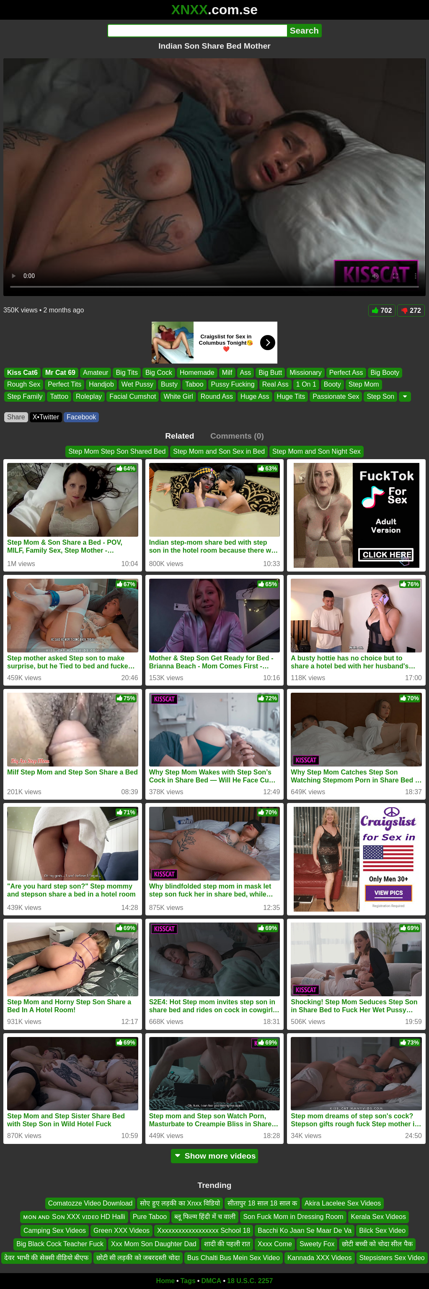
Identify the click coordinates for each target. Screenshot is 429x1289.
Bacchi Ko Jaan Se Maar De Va (304, 1230)
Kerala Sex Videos (378, 1216)
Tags (188, 1280)
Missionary (305, 372)
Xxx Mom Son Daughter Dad (153, 1243)
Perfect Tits (64, 384)
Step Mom (364, 384)
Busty (169, 384)
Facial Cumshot (132, 396)
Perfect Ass (346, 372)
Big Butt (270, 372)
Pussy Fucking (233, 384)
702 (382, 310)
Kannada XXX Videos (319, 1257)
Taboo (194, 384)
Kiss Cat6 (22, 372)
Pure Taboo (150, 1216)
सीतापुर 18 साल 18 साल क (262, 1203)
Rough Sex (23, 384)
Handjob (101, 384)
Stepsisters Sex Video (392, 1257)
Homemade (197, 372)
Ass (245, 372)
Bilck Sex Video (382, 1230)
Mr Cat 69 (60, 372)
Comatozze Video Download (90, 1203)
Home (165, 1280)
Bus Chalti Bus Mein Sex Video (233, 1257)
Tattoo (59, 396)
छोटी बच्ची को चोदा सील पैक (377, 1243)
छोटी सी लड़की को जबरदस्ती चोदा (138, 1257)
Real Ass (275, 384)
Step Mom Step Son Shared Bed (116, 451)
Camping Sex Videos (54, 1230)
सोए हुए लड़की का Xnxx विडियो (180, 1203)
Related (179, 435)
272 (411, 310)
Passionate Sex (336, 396)
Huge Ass (254, 396)
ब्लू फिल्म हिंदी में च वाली (204, 1216)
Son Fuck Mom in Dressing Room (293, 1216)
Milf (227, 372)
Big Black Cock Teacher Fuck (59, 1243)
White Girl (178, 396)
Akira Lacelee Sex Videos (343, 1203)
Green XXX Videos (121, 1230)
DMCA (211, 1280)
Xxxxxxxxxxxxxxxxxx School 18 (203, 1230)
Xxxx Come (275, 1243)
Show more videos (214, 1155)
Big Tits (126, 372)
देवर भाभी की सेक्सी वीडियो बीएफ (46, 1257)
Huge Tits (291, 396)
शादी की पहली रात (227, 1243)
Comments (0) (237, 435)
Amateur (95, 372)
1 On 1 (306, 384)
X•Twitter (46, 417)
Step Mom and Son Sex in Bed (219, 451)
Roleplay (89, 396)
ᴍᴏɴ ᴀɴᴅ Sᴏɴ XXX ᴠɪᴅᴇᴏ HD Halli (74, 1216)
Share (16, 417)
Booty (332, 384)
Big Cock (158, 372)
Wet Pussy (137, 384)
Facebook (81, 417)
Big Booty (385, 372)
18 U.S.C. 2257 (250, 1280)
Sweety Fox (317, 1243)
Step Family (24, 396)
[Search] (197, 30)
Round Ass (217, 396)
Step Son (380, 396)
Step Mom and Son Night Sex (316, 451)
